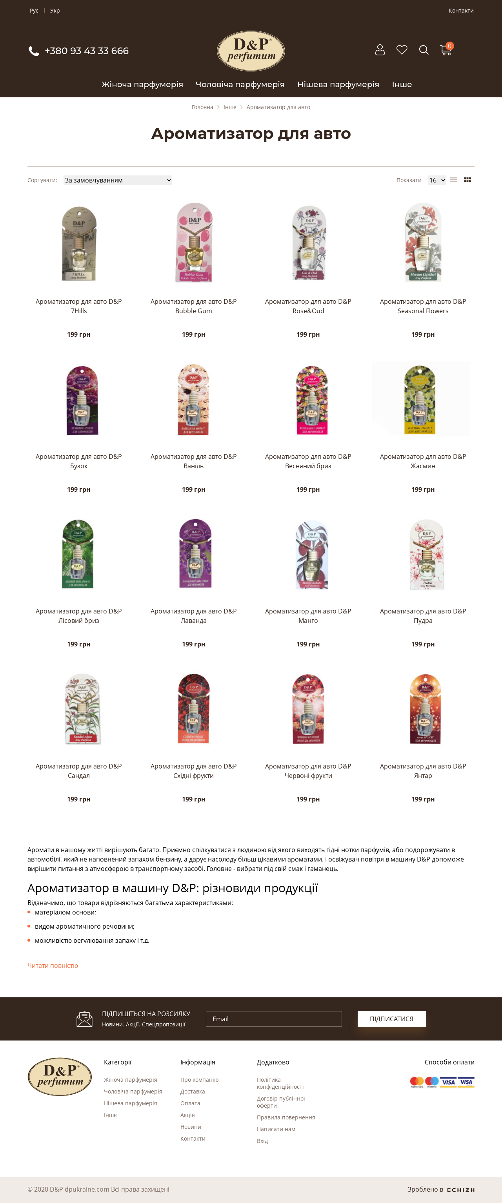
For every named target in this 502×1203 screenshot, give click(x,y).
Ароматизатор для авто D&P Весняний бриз (308, 461)
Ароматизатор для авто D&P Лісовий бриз (79, 616)
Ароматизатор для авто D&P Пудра (423, 616)
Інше (402, 84)
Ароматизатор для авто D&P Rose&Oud (308, 306)
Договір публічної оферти (281, 1102)
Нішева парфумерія (338, 84)
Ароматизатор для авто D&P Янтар (423, 771)
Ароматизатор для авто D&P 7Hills (79, 306)
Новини (190, 1126)
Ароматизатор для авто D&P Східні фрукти (194, 771)
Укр (55, 10)
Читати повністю (52, 965)
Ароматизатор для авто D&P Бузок (79, 461)
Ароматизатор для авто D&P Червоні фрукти (308, 771)
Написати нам (276, 1129)
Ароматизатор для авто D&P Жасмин (423, 461)
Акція (187, 1115)
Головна (202, 107)
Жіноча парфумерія (142, 84)
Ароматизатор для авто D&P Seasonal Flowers (423, 306)
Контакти (461, 10)
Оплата (190, 1103)
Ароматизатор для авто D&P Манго (308, 616)
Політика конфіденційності (280, 1083)
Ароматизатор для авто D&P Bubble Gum (194, 306)
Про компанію (199, 1079)
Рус (34, 10)
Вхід (262, 1141)
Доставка (192, 1091)
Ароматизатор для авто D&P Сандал (79, 771)
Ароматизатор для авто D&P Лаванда (194, 616)
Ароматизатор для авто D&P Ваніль (194, 461)
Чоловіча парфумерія (240, 84)
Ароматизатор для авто (278, 107)
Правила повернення (286, 1117)
